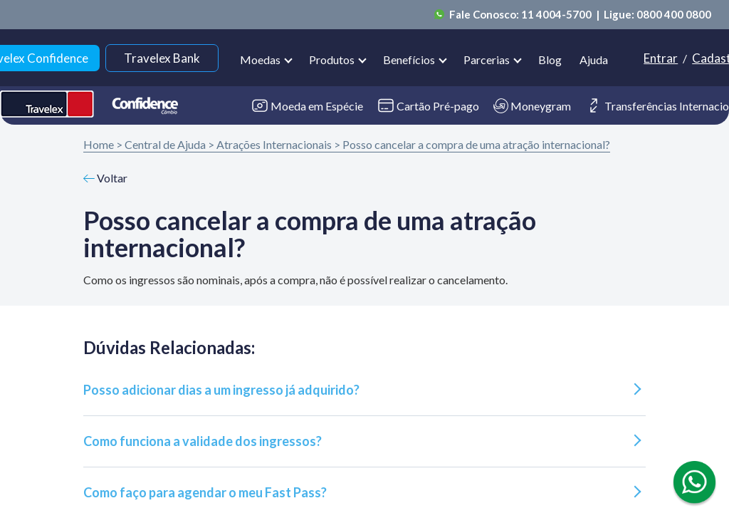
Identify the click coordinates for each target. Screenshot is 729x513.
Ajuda (593, 59)
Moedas (260, 59)
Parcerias (486, 59)
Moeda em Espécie (307, 106)
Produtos (332, 59)
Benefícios (409, 59)
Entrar (661, 58)
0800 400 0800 (673, 14)
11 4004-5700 (557, 14)
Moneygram (532, 105)
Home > (102, 144)
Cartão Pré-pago (428, 105)
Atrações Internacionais (274, 144)
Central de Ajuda (165, 144)
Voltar (105, 178)
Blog (550, 59)
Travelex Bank (162, 58)
